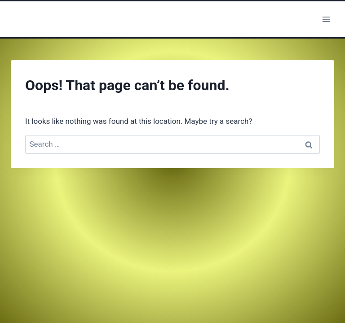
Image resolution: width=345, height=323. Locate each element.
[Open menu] (326, 19)
